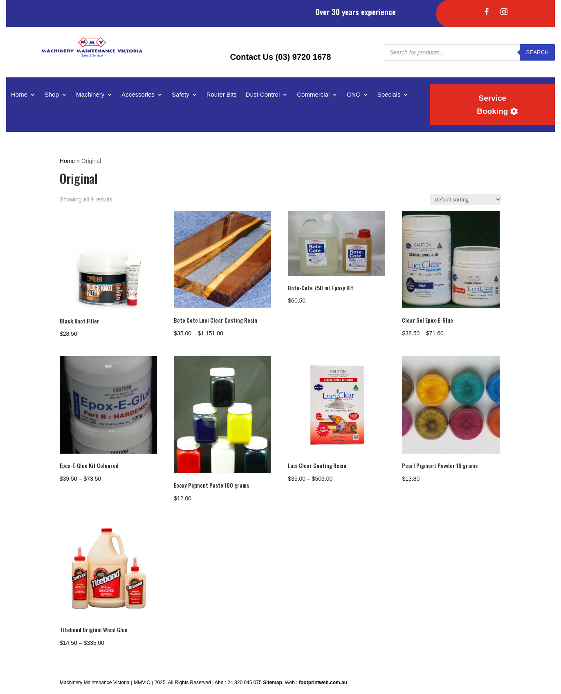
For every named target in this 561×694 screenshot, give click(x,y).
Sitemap (272, 682)
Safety (180, 95)
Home (19, 95)
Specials (389, 95)
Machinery (90, 95)
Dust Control (263, 95)
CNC (353, 95)
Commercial (313, 95)
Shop (52, 95)
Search (537, 52)
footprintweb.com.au (323, 682)
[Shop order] (465, 199)
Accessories (138, 95)
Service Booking (492, 104)
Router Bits (221, 95)
